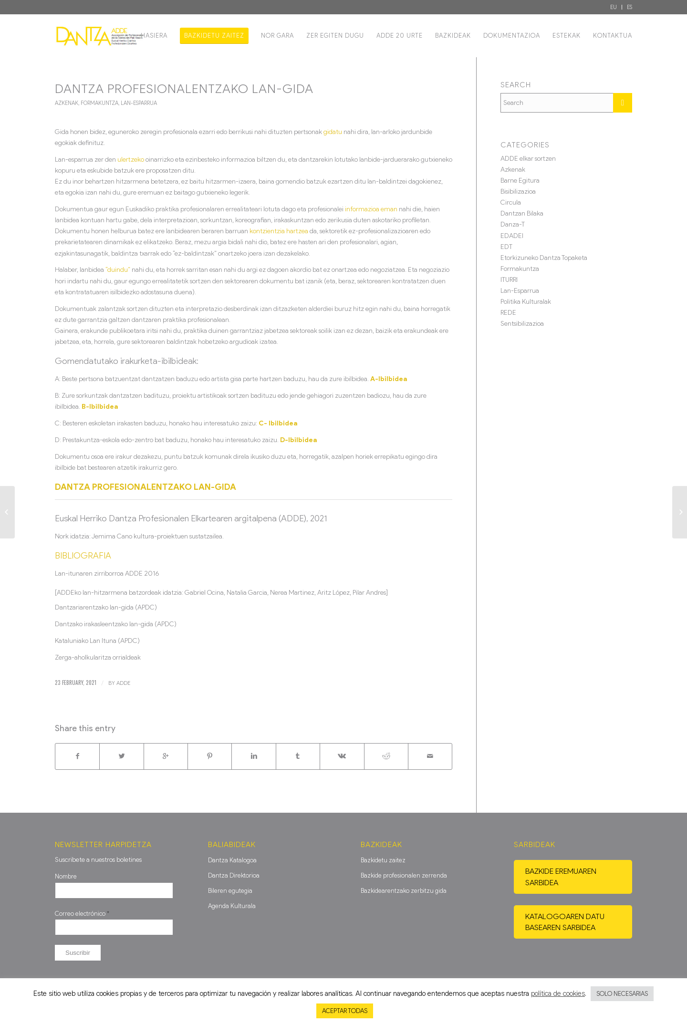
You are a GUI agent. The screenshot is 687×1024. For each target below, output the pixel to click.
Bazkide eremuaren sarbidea (560, 877)
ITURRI (509, 280)
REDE (508, 313)
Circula (510, 202)
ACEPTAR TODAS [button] (344, 1010)
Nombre (66, 876)
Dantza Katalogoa (232, 860)
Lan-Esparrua (139, 103)
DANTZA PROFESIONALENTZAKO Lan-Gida (184, 88)
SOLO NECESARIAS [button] (622, 993)
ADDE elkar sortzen (528, 159)
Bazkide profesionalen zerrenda (404, 875)
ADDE (123, 683)
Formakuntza (99, 103)
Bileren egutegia (230, 890)
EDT (506, 247)
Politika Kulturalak (525, 302)
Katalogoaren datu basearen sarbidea (564, 922)
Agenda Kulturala (232, 906)
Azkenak (66, 103)
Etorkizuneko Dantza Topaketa (543, 258)
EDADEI (511, 236)
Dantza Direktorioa (234, 875)
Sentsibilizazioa (522, 324)
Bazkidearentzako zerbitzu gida (404, 890)
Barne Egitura (520, 180)
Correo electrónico (82, 913)
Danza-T (512, 224)
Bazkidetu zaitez (383, 860)
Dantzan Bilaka (521, 213)
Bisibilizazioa (518, 191)
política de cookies (558, 993)
